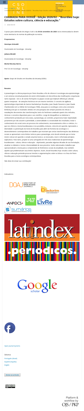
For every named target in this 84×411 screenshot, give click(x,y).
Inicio (6, 8)
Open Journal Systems (12, 346)
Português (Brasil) (10, 358)
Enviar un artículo (12, 375)
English (6, 365)
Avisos (13, 8)
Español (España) (10, 362)
